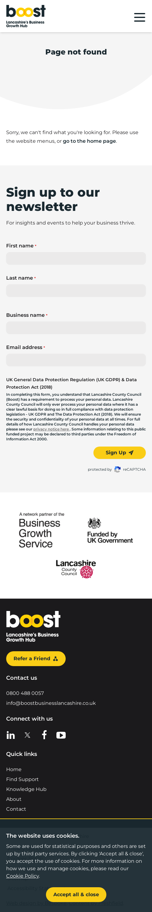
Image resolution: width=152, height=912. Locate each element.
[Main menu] (140, 17)
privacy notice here (51, 429)
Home (14, 769)
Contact (16, 809)
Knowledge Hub (26, 789)
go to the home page (89, 141)
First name (21, 246)
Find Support (22, 779)
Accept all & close (76, 894)
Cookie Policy (22, 876)
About (14, 799)
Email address (25, 347)
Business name (26, 315)
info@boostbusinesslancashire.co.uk (51, 703)
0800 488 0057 (25, 693)
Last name (21, 278)
